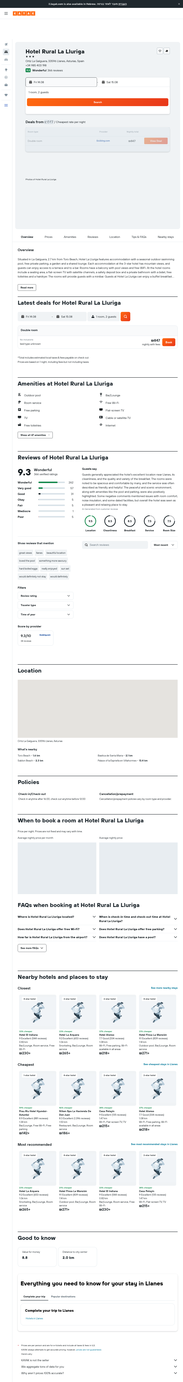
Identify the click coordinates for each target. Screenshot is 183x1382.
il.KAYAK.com (24, 1374)
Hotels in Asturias (91, 1374)
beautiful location (56, 535)
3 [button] (43, 104)
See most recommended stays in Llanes (154, 1127)
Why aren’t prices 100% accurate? (99, 1356)
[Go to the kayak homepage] (24, 13)
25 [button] (51, 130)
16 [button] (34, 121)
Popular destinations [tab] (63, 1279)
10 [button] (42, 112)
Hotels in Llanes (34, 1301)
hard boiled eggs (28, 551)
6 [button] (68, 104)
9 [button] (34, 112)
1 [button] (85, 95)
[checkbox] (35, 620)
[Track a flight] (6, 57)
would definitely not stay (32, 559)
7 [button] (77, 104)
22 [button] (85, 121)
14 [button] (77, 112)
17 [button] (42, 121)
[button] (179, 4)
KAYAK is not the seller (99, 1343)
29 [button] (85, 130)
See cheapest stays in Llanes (161, 1047)
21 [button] (77, 121)
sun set (65, 551)
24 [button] (42, 130)
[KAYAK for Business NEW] (6, 64)
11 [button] (51, 112)
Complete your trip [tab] (34, 1279)
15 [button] (85, 112)
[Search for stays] (6, 31)
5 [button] (60, 104)
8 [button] (85, 104)
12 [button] (60, 112)
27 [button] (68, 130)
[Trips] (6, 75)
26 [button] (59, 130)
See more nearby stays (164, 970)
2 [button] (34, 104)
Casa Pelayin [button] (106, 1094)
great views (25, 535)
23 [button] (34, 130)
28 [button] (77, 130)
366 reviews (55, 50)
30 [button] (34, 138)
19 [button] (60, 121)
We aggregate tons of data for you (99, 1349)
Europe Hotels (52, 1374)
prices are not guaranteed (88, 1332)
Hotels (37, 1374)
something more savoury (52, 543)
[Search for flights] (6, 24)
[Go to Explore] (6, 49)
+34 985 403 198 (36, 45)
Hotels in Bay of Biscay (115, 1374)
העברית (122, 4)
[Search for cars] (6, 39)
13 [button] (68, 112)
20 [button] (68, 121)
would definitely (59, 559)
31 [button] (42, 138)
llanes (39, 535)
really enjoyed (49, 551)
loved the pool (27, 543)
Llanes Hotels (137, 1374)
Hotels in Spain (70, 1374)
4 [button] (51, 104)
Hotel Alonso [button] (106, 1017)
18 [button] (51, 121)
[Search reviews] (118, 527)
